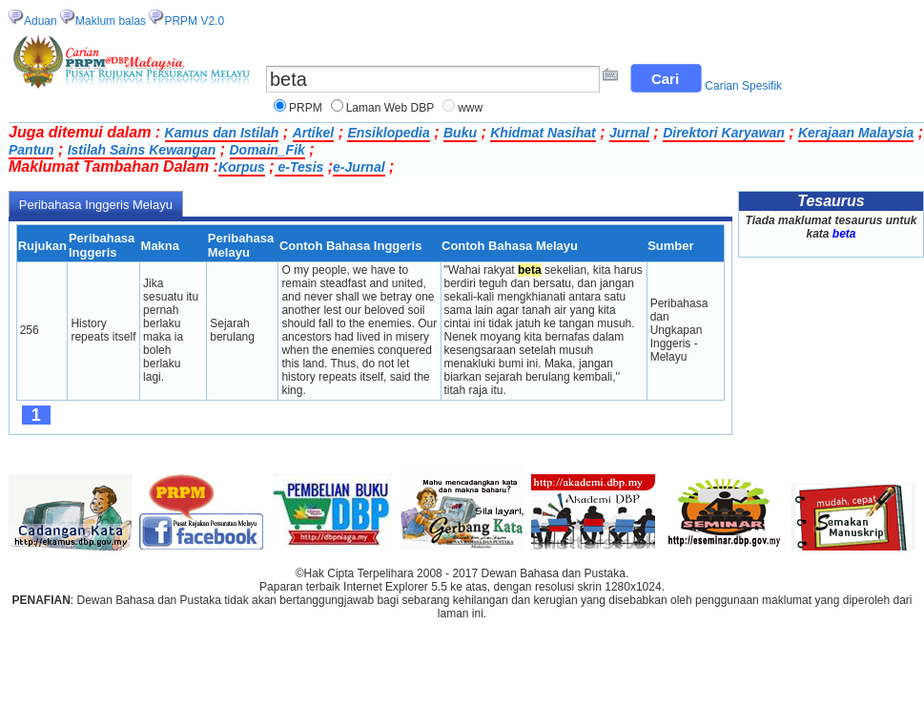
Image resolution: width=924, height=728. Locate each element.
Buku (460, 132)
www (470, 107)
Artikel (314, 132)
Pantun (31, 149)
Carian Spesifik (743, 86)
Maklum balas (110, 21)
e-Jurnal (358, 167)
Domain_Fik (267, 149)
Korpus (241, 167)
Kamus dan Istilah (222, 132)
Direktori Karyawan (724, 132)
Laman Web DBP (390, 107)
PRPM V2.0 (194, 21)
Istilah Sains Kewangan (142, 149)
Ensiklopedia (388, 132)
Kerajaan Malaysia (856, 132)
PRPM (305, 107)
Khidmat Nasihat (542, 132)
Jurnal (629, 132)
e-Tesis (299, 167)
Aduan (40, 21)
